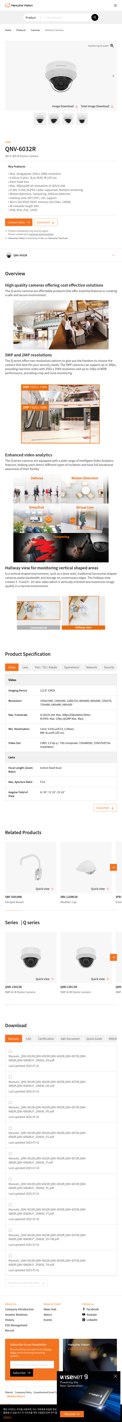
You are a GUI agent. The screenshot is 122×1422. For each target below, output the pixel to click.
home (8, 30)
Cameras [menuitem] (35, 30)
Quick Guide (94, 1039)
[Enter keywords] (67, 17)
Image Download (65, 106)
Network (91, 667)
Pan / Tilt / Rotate (46, 667)
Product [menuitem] (31, 17)
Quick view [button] (45, 888)
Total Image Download (97, 106)
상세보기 (7, 1417)
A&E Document (70, 1039)
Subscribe (21, 1373)
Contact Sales (19, 222)
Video (11, 667)
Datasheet (46, 222)
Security (109, 667)
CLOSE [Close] (117, 1373)
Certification (46, 1039)
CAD (28, 1039)
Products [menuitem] (21, 30)
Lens (25, 667)
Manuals (13, 1039)
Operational (71, 667)
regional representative (41, 234)
